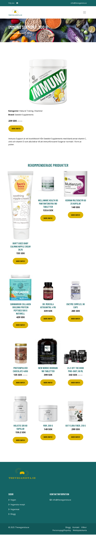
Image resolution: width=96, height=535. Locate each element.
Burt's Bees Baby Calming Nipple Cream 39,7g (20, 246)
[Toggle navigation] (84, 12)
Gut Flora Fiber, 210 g (75, 425)
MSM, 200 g (48, 425)
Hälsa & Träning (26, 111)
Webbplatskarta (80, 530)
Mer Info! (16, 129)
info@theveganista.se (79, 3)
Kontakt (75, 527)
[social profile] (17, 3)
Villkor (84, 527)
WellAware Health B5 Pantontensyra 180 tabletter (48, 204)
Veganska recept (17, 505)
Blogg (13, 514)
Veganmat (14, 509)
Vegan (13, 500)
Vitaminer (38, 111)
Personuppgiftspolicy (61, 530)
